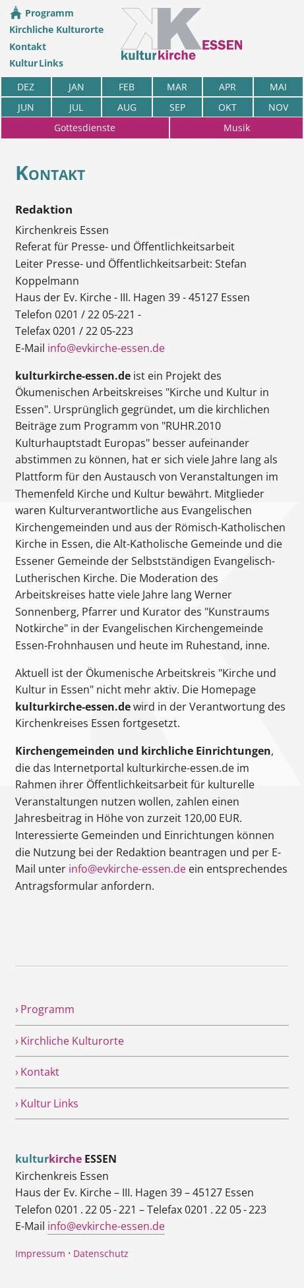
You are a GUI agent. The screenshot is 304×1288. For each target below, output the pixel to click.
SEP (177, 107)
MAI (278, 86)
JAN (76, 86)
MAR (177, 86)
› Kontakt (37, 1072)
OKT (227, 107)
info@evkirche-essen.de (106, 348)
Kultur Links (36, 63)
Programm (41, 13)
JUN (26, 107)
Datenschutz (101, 1253)
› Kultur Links (46, 1103)
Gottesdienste (84, 127)
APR (227, 86)
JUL (76, 107)
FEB (127, 86)
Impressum (40, 1253)
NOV (278, 107)
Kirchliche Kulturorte (56, 29)
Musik (237, 127)
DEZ (25, 86)
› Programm (45, 1009)
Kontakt (27, 46)
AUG (127, 107)
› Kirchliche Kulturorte (69, 1041)
